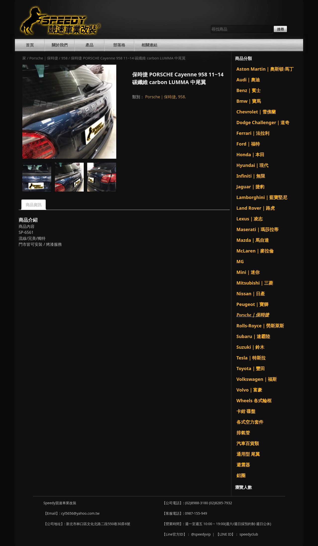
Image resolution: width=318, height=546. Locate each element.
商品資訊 (33, 204)
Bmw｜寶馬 (249, 101)
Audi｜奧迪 (248, 80)
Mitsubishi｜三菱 (255, 283)
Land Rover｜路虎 (256, 208)
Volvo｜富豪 (249, 390)
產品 (89, 45)
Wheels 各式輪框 (254, 400)
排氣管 (243, 433)
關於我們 (60, 45)
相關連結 (149, 45)
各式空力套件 (250, 422)
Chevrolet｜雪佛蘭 (256, 112)
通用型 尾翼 (248, 454)
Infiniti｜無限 (251, 176)
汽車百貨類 (248, 443)
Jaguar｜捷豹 (251, 187)
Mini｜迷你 (248, 272)
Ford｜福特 (248, 144)
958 (64, 57)
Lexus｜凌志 (250, 219)
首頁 (30, 45)
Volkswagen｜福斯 (257, 379)
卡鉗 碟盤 (246, 411)
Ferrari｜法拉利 (253, 133)
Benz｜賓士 (249, 90)
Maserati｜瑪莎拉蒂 (257, 229)
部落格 (119, 45)
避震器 (243, 465)
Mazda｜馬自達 (253, 240)
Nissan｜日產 (251, 294)
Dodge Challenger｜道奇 (263, 122)
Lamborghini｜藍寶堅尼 (262, 197)
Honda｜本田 (251, 154)
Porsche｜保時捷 (43, 57)
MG (240, 261)
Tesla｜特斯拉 (251, 358)
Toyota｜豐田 (251, 368)
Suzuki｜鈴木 (251, 347)
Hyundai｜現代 (253, 165)
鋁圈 (241, 475)
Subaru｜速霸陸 (253, 336)
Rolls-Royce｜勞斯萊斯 (260, 326)
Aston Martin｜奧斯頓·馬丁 (265, 69)
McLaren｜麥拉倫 (255, 251)
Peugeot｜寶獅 (253, 304)
